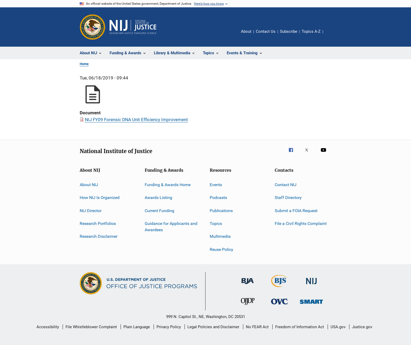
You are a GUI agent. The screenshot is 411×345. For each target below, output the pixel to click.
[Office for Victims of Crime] (279, 305)
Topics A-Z (311, 31)
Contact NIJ (285, 184)
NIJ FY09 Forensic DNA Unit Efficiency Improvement (136, 119)
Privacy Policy (168, 327)
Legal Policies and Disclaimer (213, 327)
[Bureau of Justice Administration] (247, 285)
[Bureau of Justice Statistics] (279, 288)
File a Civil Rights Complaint (301, 223)
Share (331, 35)
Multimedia (220, 236)
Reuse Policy (221, 249)
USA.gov (338, 327)
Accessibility (47, 327)
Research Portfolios (98, 223)
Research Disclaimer (98, 236)
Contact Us (265, 31)
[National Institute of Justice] (311, 285)
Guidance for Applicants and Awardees (171, 226)
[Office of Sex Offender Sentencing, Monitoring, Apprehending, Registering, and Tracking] (311, 304)
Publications (221, 210)
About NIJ (89, 184)
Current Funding (159, 210)
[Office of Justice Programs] (92, 27)
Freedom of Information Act (299, 327)
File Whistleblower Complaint (91, 327)
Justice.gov (362, 327)
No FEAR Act (257, 327)
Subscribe (288, 31)
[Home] (133, 27)
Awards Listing (158, 197)
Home (84, 64)
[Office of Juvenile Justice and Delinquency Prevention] (248, 305)
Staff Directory (288, 197)
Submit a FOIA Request (296, 210)
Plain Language (136, 327)
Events (216, 184)
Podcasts (218, 197)
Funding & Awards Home (168, 184)
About (246, 31)
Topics (216, 223)
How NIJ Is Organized (100, 197)
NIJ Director (90, 210)
